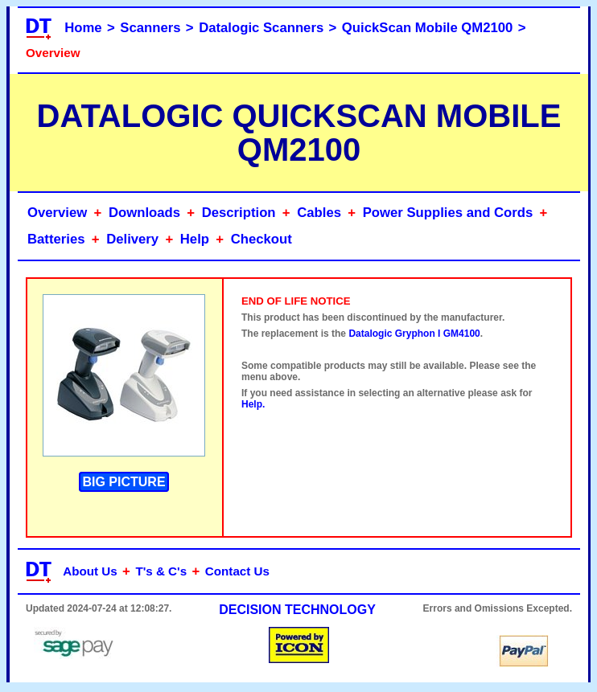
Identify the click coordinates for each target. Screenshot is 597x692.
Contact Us (237, 571)
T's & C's (161, 571)
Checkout (261, 239)
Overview (57, 212)
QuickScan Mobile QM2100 (427, 27)
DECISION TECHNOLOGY (297, 609)
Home (82, 27)
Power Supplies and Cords (448, 212)
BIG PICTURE (123, 482)
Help (194, 239)
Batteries (56, 239)
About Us (90, 571)
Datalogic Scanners (261, 27)
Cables (319, 212)
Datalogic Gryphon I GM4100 (414, 333)
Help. (253, 404)
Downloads (144, 212)
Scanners (150, 27)
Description (239, 212)
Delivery (132, 239)
